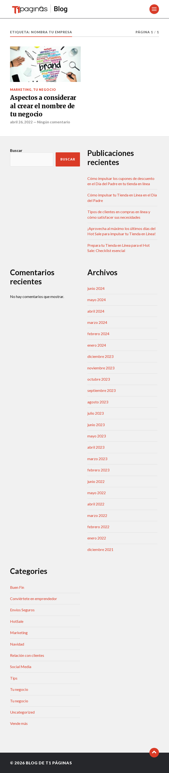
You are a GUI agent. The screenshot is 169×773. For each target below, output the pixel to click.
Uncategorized (22, 712)
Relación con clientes (27, 655)
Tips (13, 678)
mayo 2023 (96, 436)
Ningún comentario (53, 122)
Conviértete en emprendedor (33, 598)
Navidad (17, 644)
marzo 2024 (97, 322)
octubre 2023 (98, 379)
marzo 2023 (97, 458)
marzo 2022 (97, 515)
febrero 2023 (98, 470)
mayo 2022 (96, 492)
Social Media (20, 666)
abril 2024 (95, 311)
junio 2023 (96, 424)
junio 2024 (96, 288)
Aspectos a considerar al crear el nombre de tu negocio (43, 106)
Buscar (16, 150)
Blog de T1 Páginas (49, 762)
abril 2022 (95, 504)
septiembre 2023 (101, 390)
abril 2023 (95, 447)
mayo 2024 (96, 299)
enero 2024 (96, 345)
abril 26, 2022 (21, 122)
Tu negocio (44, 90)
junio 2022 (96, 481)
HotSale (16, 621)
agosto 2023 (97, 402)
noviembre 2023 (100, 368)
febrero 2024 (98, 333)
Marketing (21, 90)
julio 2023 (95, 413)
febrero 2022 (98, 526)
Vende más (19, 723)
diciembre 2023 (100, 356)
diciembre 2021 (100, 549)
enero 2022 (96, 538)
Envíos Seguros (22, 609)
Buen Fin (17, 587)
